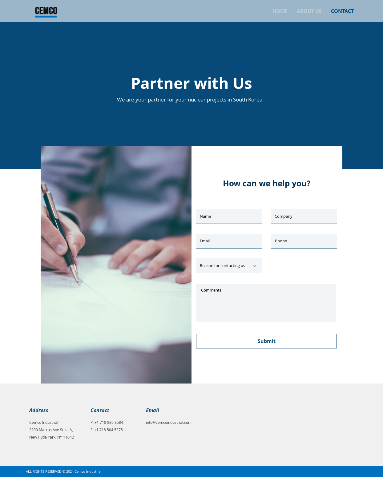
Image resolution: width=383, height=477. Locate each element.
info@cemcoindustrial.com (168, 422)
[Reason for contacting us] (229, 265)
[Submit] (266, 341)
